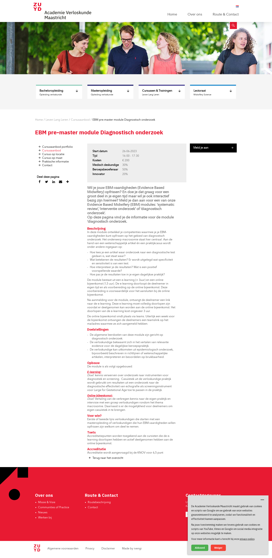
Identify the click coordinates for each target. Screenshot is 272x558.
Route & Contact (226, 14)
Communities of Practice (53, 507)
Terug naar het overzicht (107, 458)
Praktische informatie (55, 161)
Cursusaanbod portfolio (57, 147)
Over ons (195, 14)
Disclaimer (108, 548)
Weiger (218, 547)
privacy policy (247, 539)
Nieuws (42, 512)
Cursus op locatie (53, 154)
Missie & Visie (46, 502)
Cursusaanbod (80, 120)
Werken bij (45, 517)
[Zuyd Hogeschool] (36, 550)
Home (172, 14)
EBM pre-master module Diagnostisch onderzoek (123, 120)
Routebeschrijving (99, 502)
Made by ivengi (132, 548)
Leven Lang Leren (57, 120)
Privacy (89, 548)
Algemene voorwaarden (62, 548)
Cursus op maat (52, 158)
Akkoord (200, 547)
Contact (47, 165)
